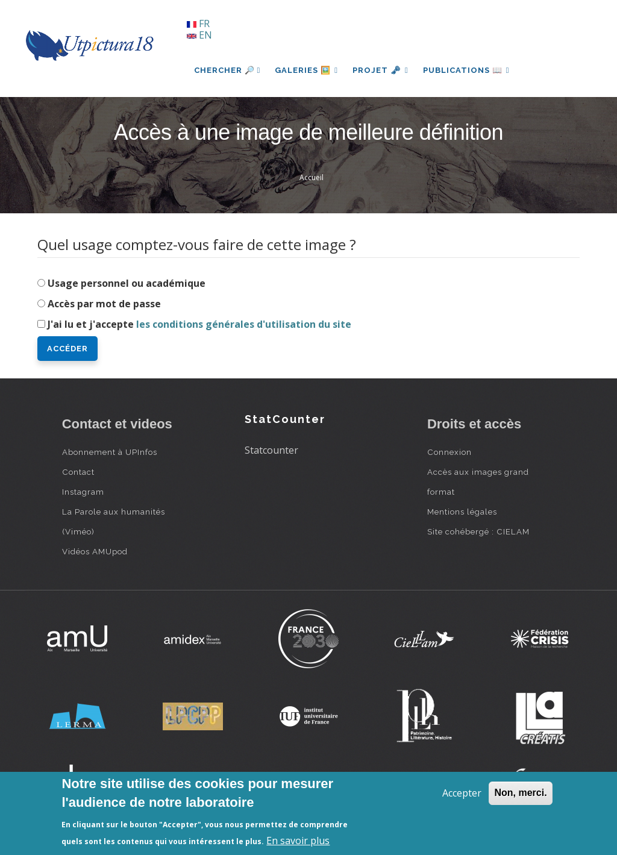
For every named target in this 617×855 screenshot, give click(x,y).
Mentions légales (462, 511)
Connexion (449, 452)
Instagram (83, 491)
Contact (78, 472)
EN (199, 35)
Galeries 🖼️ (306, 70)
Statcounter (271, 450)
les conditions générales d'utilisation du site (243, 324)
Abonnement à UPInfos (109, 452)
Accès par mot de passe (104, 303)
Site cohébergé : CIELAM (478, 531)
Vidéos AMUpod (95, 551)
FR (198, 23)
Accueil (311, 177)
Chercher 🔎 (227, 70)
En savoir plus (298, 840)
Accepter (461, 793)
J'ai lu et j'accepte (199, 324)
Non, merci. (520, 793)
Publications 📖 (466, 70)
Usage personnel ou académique (126, 283)
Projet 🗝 (380, 70)
